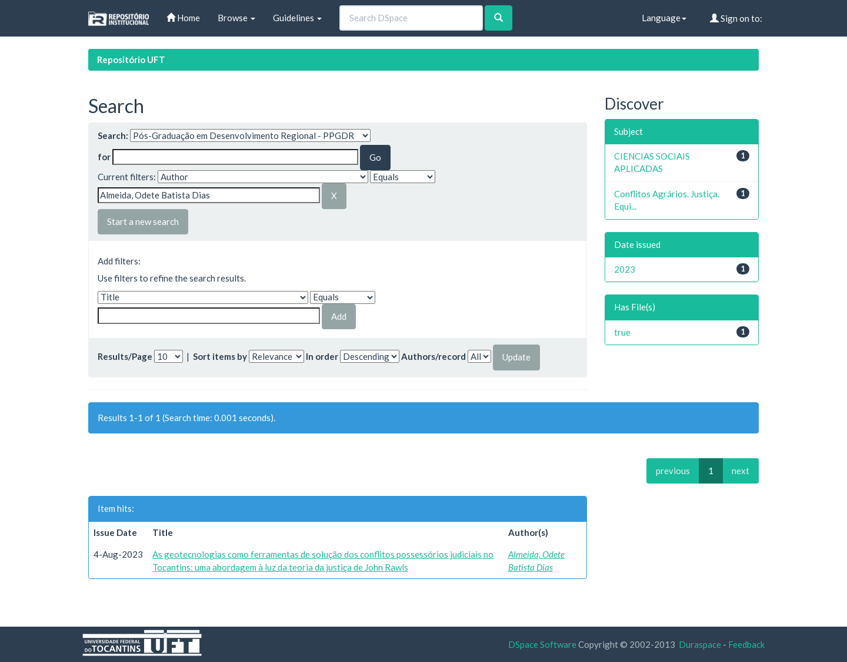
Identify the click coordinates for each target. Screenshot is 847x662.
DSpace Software (542, 644)
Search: (113, 135)
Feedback (746, 644)
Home (183, 17)
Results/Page (125, 356)
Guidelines (297, 17)
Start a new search (143, 221)
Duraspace (700, 644)
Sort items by (220, 356)
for (104, 156)
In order (322, 356)
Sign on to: (736, 18)
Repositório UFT (131, 59)
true (622, 332)
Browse (236, 17)
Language (664, 17)
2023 (624, 269)
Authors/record (433, 356)
